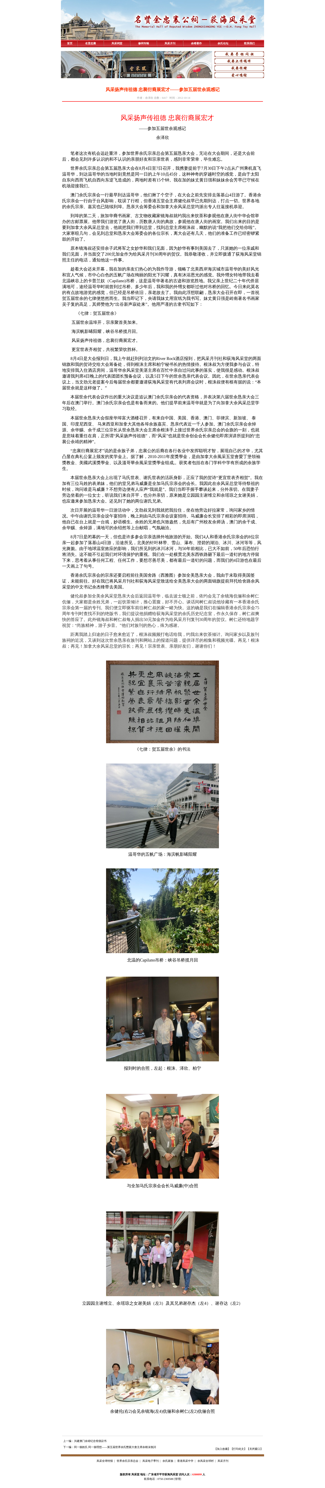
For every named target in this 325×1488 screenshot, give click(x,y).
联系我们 (249, 43)
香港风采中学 (185, 1460)
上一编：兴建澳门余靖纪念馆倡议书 (85, 1441)
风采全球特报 (105, 1460)
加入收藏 (222, 1448)
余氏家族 (167, 1460)
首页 (69, 43)
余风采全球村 (205, 1460)
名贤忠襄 (90, 43)
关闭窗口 (254, 1448)
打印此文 (238, 1448)
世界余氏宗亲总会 (127, 1460)
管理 (177, 1479)
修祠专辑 (143, 43)
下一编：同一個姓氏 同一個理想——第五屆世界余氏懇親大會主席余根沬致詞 (109, 1447)
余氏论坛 (223, 43)
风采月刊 (170, 43)
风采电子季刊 (150, 1460)
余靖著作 (196, 43)
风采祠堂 (116, 43)
